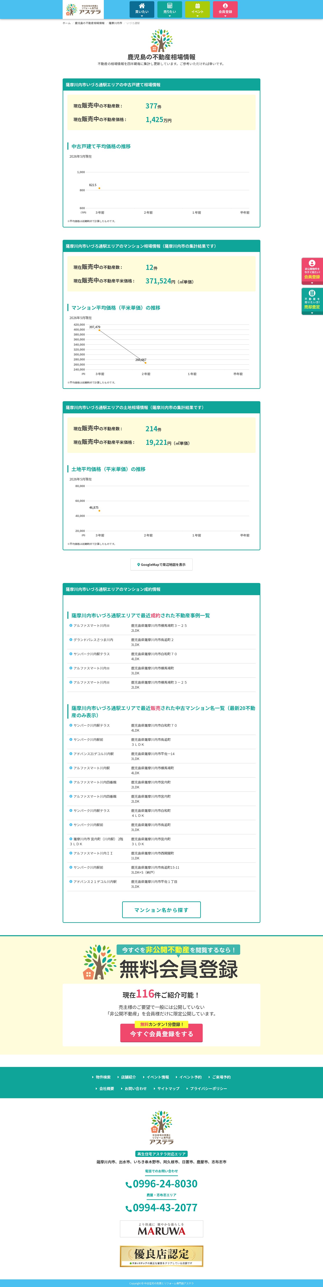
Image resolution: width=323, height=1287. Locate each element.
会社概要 (106, 1088)
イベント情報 (158, 1076)
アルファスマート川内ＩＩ (93, 853)
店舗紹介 (128, 1076)
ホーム (67, 23)
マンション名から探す (161, 909)
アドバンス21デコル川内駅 (94, 753)
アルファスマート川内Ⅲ (92, 625)
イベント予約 (190, 1076)
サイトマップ (168, 1088)
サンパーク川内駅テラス (92, 653)
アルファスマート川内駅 (92, 767)
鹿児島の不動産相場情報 (89, 23)
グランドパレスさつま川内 (93, 639)
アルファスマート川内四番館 (95, 782)
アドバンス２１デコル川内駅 (95, 881)
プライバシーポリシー (208, 1088)
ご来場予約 (221, 1076)
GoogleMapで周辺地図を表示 (161, 564)
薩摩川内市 (115, 23)
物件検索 (103, 1076)
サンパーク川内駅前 (88, 739)
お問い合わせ (136, 1088)
